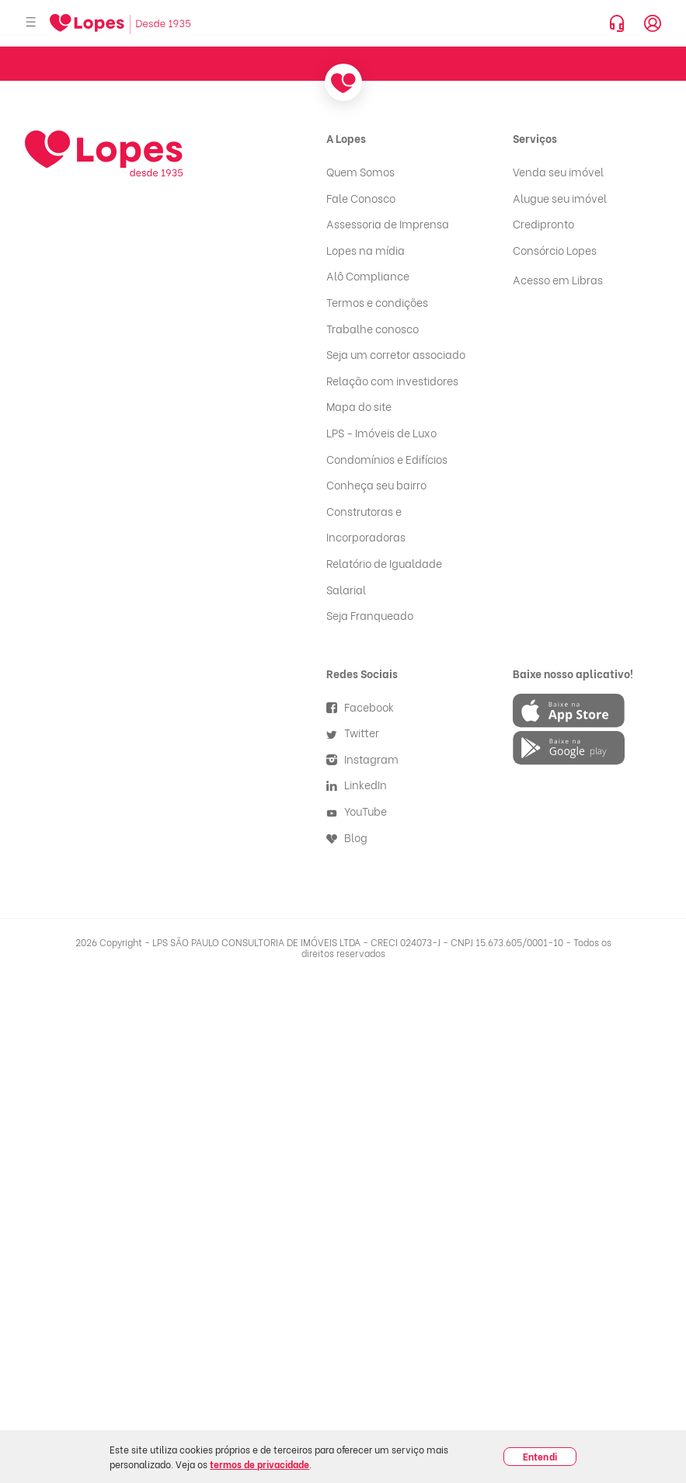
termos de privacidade (259, 1464)
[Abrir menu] (31, 23)
